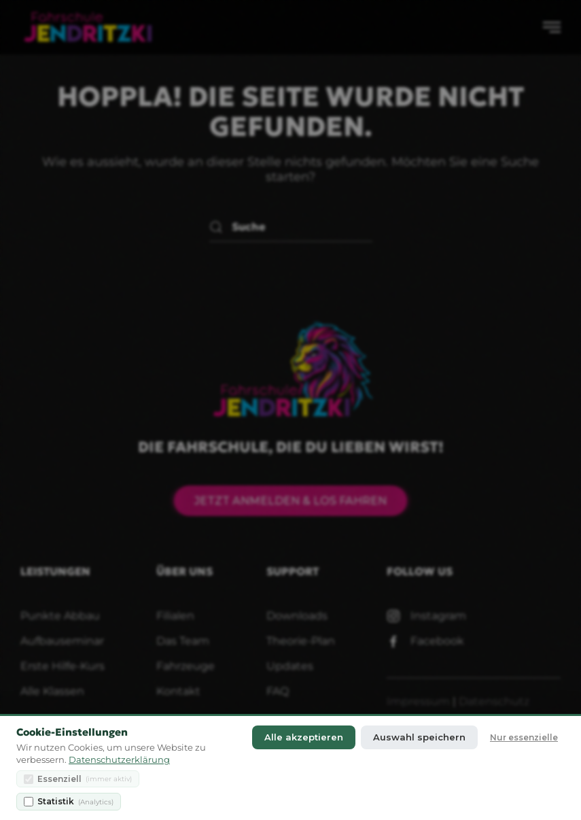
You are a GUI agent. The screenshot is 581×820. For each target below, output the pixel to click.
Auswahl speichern (419, 737)
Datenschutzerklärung (119, 760)
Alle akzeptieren (303, 737)
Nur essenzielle (524, 737)
